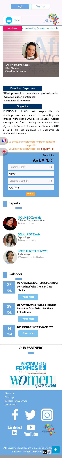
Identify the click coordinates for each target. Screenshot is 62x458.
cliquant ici (47, 149)
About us (9, 393)
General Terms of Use (15, 401)
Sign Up (40, 6)
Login (20, 6)
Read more (28, 297)
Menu (12, 20)
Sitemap (9, 397)
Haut (56, 449)
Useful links (10, 405)
